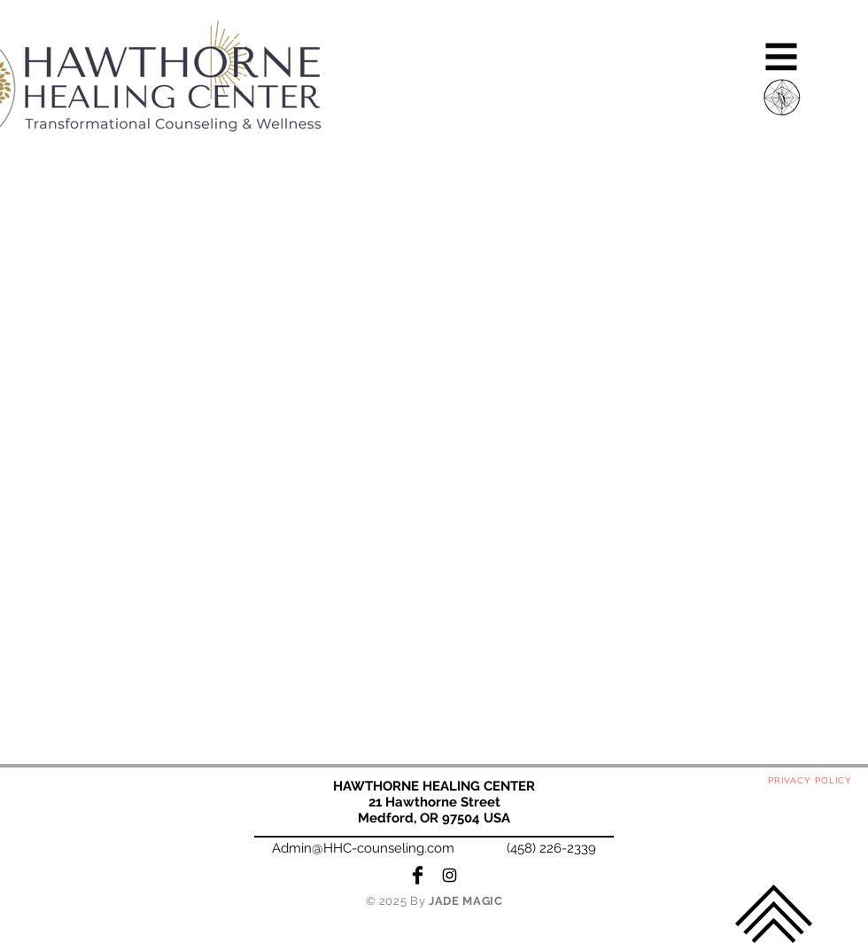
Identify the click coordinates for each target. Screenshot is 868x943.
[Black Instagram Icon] (449, 875)
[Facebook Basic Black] (417, 875)
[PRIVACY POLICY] (812, 780)
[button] (781, 57)
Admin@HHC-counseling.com (363, 848)
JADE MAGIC (466, 901)
